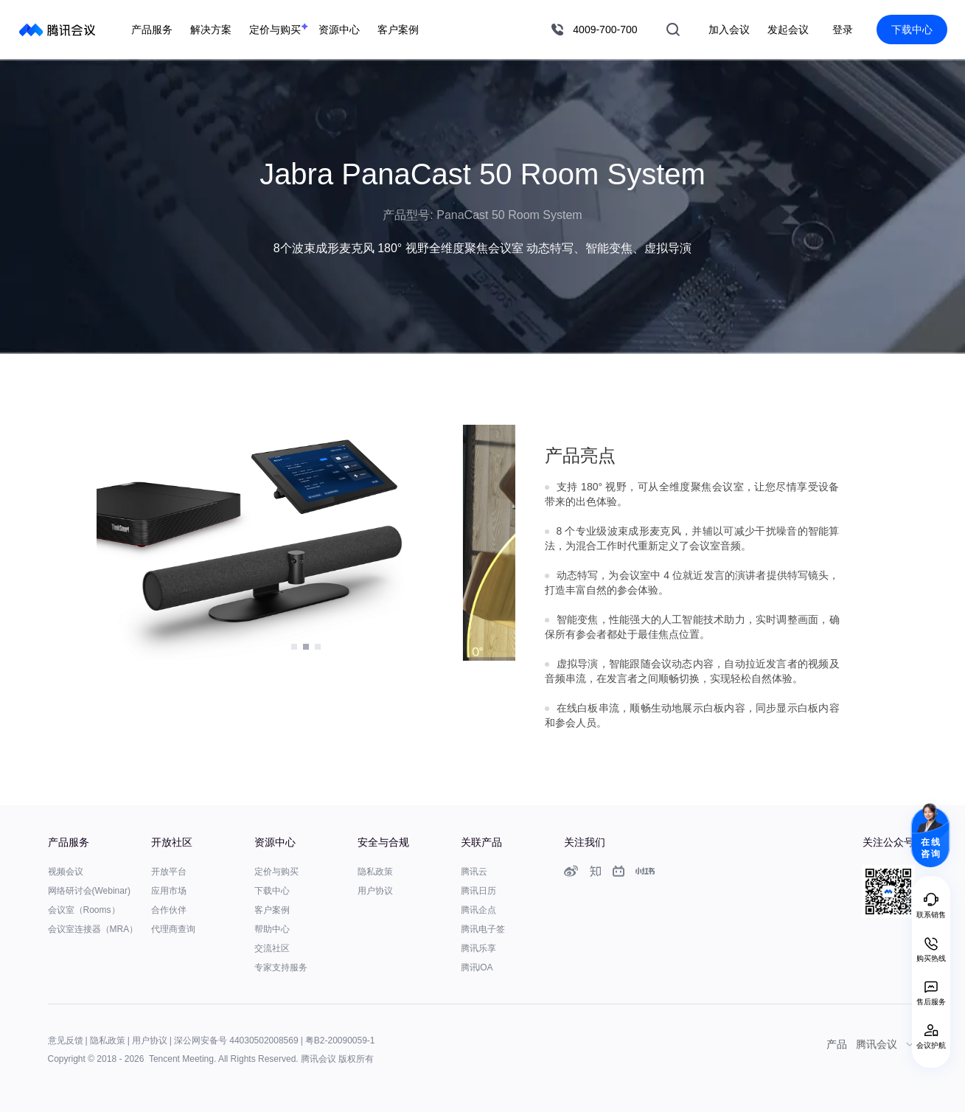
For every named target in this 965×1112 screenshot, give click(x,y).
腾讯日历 (478, 891)
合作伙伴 (169, 910)
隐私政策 (375, 871)
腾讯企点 (478, 910)
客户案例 (272, 910)
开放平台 (169, 871)
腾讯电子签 (483, 929)
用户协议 (375, 891)
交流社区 (272, 948)
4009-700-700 (605, 29)
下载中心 (912, 29)
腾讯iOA (477, 967)
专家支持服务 (280, 967)
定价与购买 (276, 871)
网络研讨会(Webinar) (89, 891)
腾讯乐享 (478, 948)
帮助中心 (272, 929)
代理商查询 (173, 929)
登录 (842, 29)
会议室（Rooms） (84, 910)
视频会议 (65, 871)
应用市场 (169, 891)
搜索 (673, 29)
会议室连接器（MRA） (93, 929)
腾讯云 (474, 871)
